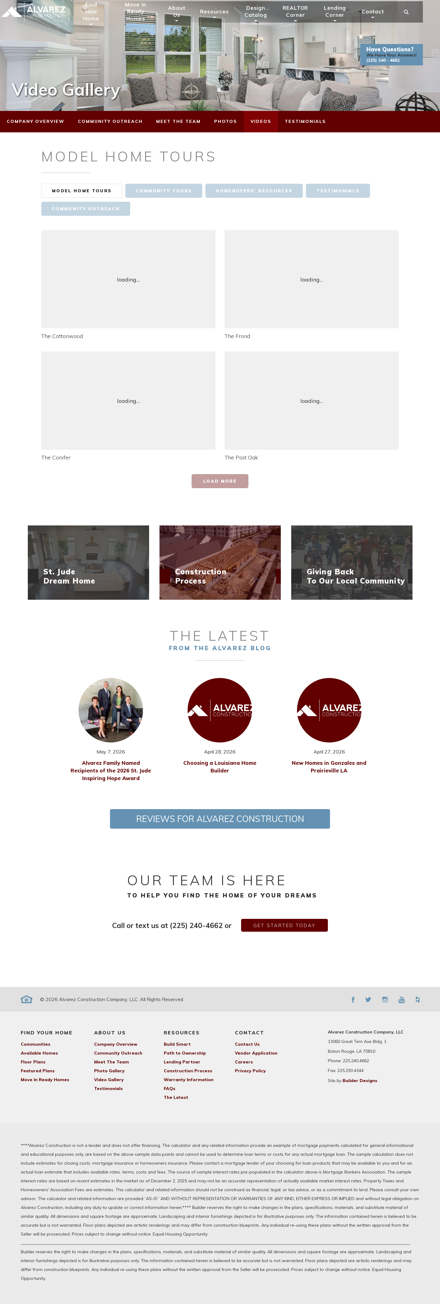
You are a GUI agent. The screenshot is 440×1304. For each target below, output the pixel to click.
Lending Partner (182, 1062)
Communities (35, 1044)
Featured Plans (38, 1071)
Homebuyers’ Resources (254, 190)
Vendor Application (256, 1053)
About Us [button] (184, 19)
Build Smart (177, 1044)
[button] (399, 62)
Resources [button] (222, 19)
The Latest (176, 1097)
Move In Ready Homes (143, 19)
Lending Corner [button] (343, 19)
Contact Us (247, 1044)
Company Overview (115, 1044)
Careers (244, 1062)
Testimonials (338, 190)
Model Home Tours (82, 190)
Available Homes (39, 1053)
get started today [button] (284, 925)
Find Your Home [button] (99, 19)
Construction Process (188, 1071)
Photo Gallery (109, 1071)
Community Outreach (86, 209)
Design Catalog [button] (264, 19)
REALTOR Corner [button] (303, 19)
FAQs (169, 1088)
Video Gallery (109, 1079)
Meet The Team (111, 1062)
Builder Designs (360, 1080)
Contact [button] (381, 19)
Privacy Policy (250, 1071)
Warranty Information (189, 1079)
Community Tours (164, 190)
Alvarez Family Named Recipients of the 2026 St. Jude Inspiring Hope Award (111, 770)
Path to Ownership (185, 1053)
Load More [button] (220, 481)
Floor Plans (33, 1062)
